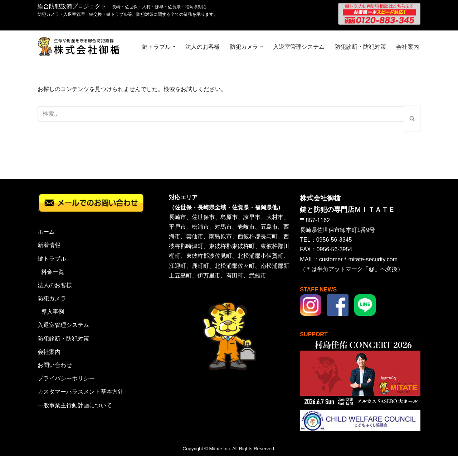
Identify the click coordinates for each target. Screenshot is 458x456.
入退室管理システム (299, 47)
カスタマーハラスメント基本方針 (80, 392)
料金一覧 (52, 272)
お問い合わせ (55, 365)
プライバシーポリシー (66, 378)
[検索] (221, 114)
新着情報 (49, 245)
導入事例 (52, 312)
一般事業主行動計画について (75, 405)
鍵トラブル (52, 259)
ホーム (46, 232)
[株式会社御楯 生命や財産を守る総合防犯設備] (79, 46)
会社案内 (407, 47)
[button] (173, 46)
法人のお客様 (202, 47)
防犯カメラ (52, 298)
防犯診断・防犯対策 (360, 47)
